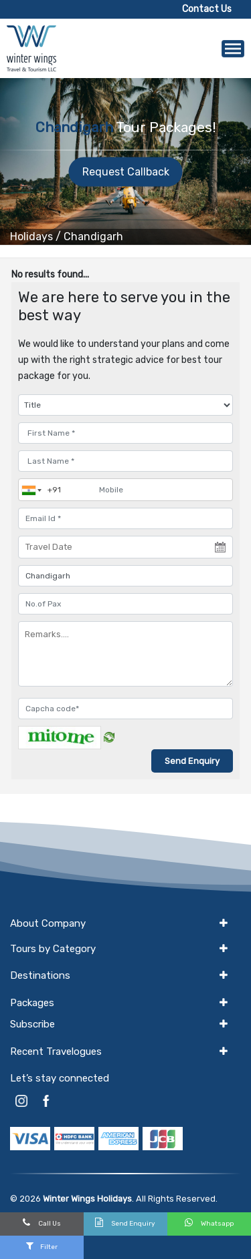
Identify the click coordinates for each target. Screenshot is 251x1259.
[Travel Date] (125, 547)
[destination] (125, 575)
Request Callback (125, 171)
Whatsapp (209, 1223)
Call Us (42, 1223)
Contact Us (207, 9)
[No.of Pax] (125, 603)
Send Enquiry (125, 1223)
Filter (42, 1246)
